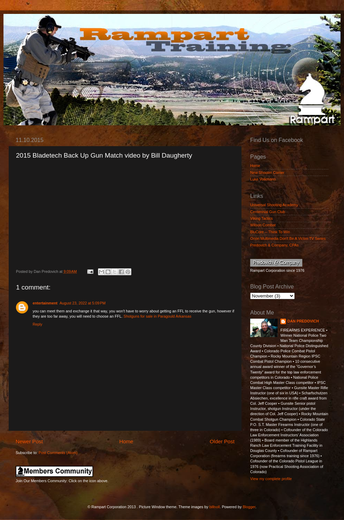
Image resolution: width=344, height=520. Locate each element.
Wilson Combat (263, 225)
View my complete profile (271, 479)
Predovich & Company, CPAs (274, 245)
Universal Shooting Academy (274, 205)
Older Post (222, 441)
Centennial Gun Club (267, 212)
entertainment (45, 303)
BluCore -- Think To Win (270, 232)
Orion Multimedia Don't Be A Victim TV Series (288, 238)
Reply (37, 324)
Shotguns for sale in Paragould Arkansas (157, 316)
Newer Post (29, 441)
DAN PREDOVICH (303, 321)
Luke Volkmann (263, 179)
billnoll (214, 507)
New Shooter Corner (267, 172)
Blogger (249, 507)
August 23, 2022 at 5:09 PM (82, 303)
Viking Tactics (261, 218)
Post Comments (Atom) (58, 453)
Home (126, 441)
